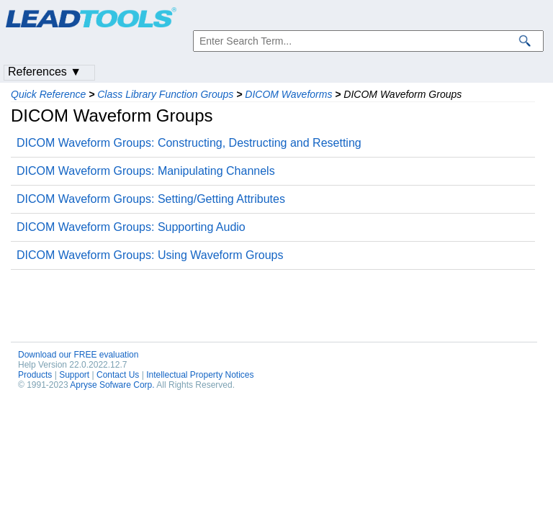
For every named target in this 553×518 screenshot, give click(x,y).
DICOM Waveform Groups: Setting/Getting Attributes (151, 199)
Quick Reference (48, 94)
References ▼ (44, 71)
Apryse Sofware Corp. (112, 385)
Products (35, 375)
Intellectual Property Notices (199, 375)
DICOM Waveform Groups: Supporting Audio (131, 227)
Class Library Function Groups (165, 94)
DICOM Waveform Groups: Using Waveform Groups (150, 255)
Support (74, 375)
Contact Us (117, 375)
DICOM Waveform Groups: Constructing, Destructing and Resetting (189, 143)
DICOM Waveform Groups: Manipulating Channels (146, 171)
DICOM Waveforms (288, 94)
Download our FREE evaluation (78, 355)
